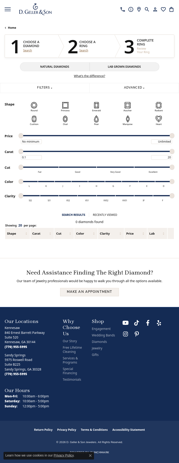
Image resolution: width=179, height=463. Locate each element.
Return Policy (43, 430)
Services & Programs (70, 360)
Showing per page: (20, 225)
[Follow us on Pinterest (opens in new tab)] (136, 334)
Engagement (101, 329)
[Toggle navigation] (7, 9)
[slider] (21, 135)
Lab (152, 233)
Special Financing (70, 371)
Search (27, 50)
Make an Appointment (89, 292)
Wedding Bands (103, 335)
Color (80, 233)
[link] (123, 9)
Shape (11, 233)
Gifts (95, 355)
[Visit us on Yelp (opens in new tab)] (159, 323)
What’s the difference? (89, 76)
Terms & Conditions (94, 430)
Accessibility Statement (128, 430)
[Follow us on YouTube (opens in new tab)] (125, 323)
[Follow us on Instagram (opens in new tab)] (125, 334)
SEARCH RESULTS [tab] (73, 215)
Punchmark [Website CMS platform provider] (99, 452)
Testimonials (72, 379)
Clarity (105, 233)
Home (12, 28)
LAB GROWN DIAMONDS (124, 67)
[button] (147, 9)
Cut (58, 233)
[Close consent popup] (90, 455)
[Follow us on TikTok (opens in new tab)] (136, 323)
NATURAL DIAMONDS (54, 67)
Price (130, 233)
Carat (36, 233)
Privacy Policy (66, 430)
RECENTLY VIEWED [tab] (105, 215)
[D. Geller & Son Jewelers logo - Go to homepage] (35, 9)
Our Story (70, 341)
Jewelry (97, 348)
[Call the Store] (16, 347)
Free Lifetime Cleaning (72, 349)
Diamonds (99, 342)
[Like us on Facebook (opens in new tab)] (148, 323)
